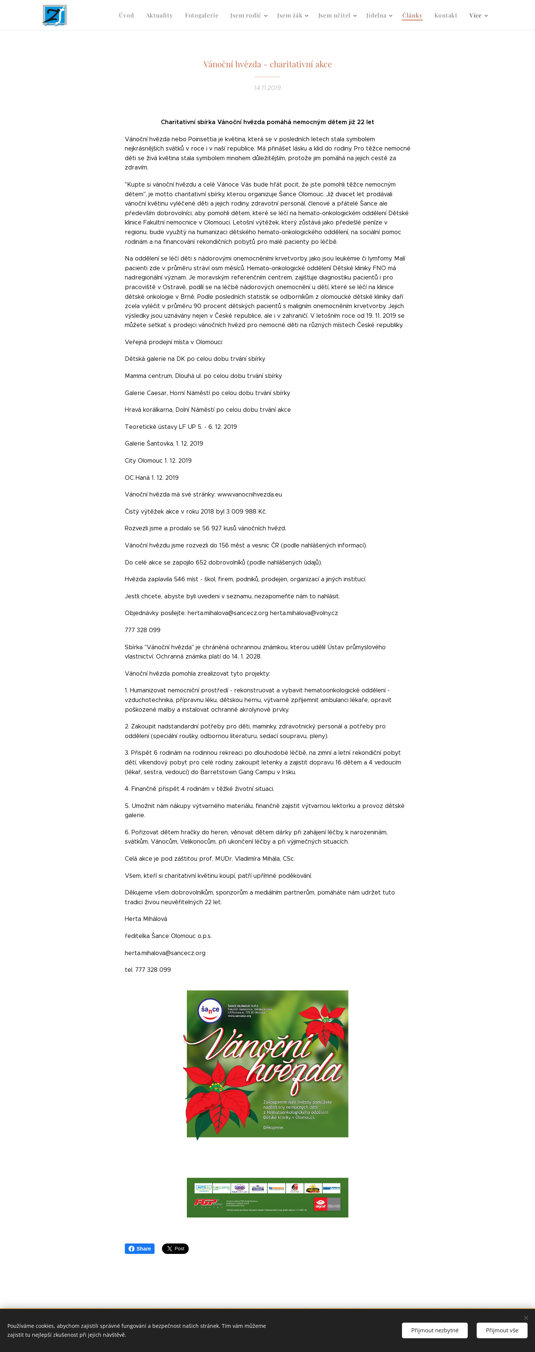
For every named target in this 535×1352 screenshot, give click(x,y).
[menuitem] (137, 15)
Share (140, 1249)
